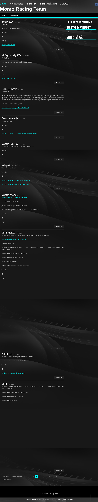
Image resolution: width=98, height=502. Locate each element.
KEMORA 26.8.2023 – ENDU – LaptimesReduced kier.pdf (20, 133)
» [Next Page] (62, 477)
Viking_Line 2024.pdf (8, 45)
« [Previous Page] (24, 477)
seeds (51, 499)
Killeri (4, 383)
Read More (59, 49)
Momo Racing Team (23, 9)
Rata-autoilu (14, 15)
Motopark (6, 165)
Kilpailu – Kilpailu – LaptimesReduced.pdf (15, 184)
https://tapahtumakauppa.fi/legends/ (14, 239)
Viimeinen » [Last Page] (7, 480)
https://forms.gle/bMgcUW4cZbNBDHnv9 (15, 108)
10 (49, 477)
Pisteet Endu (7, 354)
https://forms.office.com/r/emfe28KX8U (15, 197)
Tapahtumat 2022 (16, 3)
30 (56, 477)
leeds (71, 499)
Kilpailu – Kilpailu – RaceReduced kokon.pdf (16, 180)
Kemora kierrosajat (10, 118)
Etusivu (3, 3)
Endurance (4, 15)
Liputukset (64, 3)
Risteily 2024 (7, 21)
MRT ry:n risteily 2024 (11, 55)
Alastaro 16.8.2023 (10, 144)
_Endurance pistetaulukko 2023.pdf (13, 373)
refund (61, 499)
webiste (65, 499)
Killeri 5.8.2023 (8, 232)
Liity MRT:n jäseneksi (48, 3)
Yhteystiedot (31, 3)
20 (52, 477)
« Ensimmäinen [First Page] (16, 477)
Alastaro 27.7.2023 (10, 194)
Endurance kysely (9, 89)
